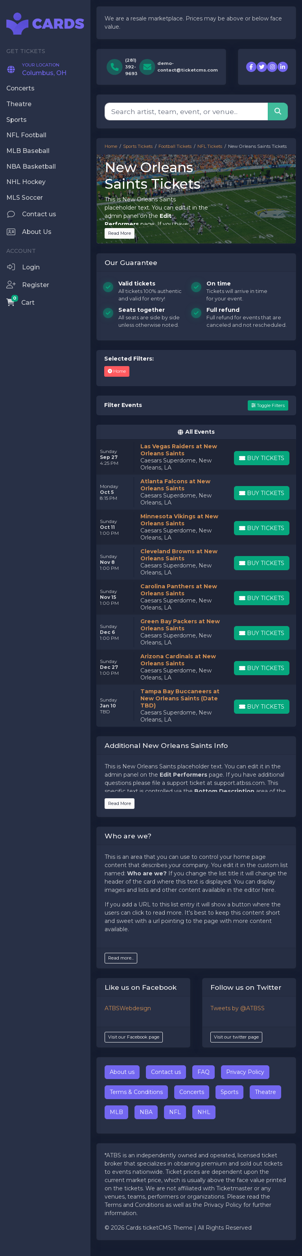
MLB (116, 1112)
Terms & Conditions (136, 1092)
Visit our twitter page (236, 1037)
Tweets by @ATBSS (237, 1008)
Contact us (166, 1072)
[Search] (186, 111)
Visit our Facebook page (133, 1037)
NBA (146, 1112)
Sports (229, 1092)
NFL (175, 1112)
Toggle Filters (268, 405)
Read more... (121, 958)
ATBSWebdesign (128, 1008)
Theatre (265, 1092)
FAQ (203, 1072)
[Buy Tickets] (261, 458)
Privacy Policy (245, 1072)
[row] (196, 457)
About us (122, 1072)
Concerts (191, 1092)
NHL (203, 1112)
